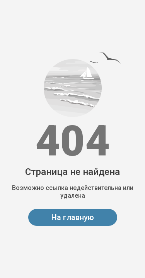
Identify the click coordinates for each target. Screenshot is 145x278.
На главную (72, 217)
